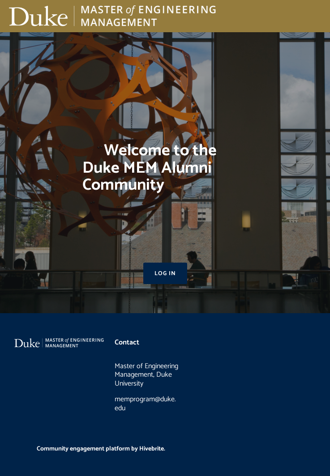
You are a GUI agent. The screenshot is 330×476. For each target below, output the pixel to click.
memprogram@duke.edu (145, 403)
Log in (165, 273)
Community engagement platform (83, 449)
